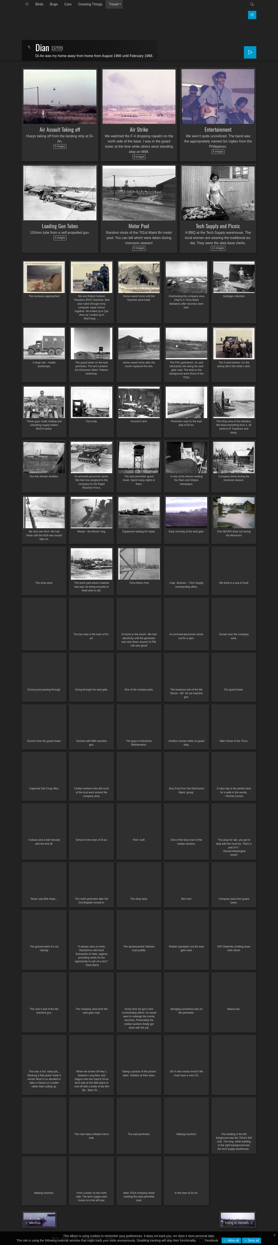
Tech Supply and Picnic (218, 226)
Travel (113, 4)
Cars (68, 4)
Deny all (253, 1240)
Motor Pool (139, 226)
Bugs (54, 4)
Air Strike (139, 129)
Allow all (233, 1240)
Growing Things (90, 4)
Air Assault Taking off (60, 129)
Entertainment (218, 129)
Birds (39, 4)
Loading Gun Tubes (60, 226)
